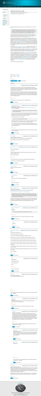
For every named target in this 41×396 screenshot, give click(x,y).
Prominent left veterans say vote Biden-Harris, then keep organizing (20, 191)
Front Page (4, 6)
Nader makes (12, 365)
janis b (28, 136)
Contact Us (14, 6)
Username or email (5, 9)
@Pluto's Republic (14, 259)
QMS (28, 175)
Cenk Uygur (13, 298)
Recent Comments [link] (5, 21)
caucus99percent (9, 2)
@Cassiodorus (13, 299)
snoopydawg (27, 85)
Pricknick (27, 207)
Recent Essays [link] (4, 23)
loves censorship (26, 52)
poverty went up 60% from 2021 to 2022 (20, 46)
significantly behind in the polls (26, 57)
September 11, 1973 (30, 36)
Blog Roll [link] (4, 24)
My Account (18, 6)
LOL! (13, 221)
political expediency (14, 175)
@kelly (12, 176)
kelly (28, 166)
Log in (22, 6)
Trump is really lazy (32, 53)
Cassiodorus (16, 12)
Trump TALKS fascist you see (15, 105)
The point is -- (14, 311)
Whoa (12, 258)
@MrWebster (13, 209)
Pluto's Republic (27, 230)
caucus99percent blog (14, 80)
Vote (11, 77)
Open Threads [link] (4, 20)
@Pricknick (13, 223)
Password (4, 12)
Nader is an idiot (13, 85)
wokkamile (27, 365)
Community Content (9, 6)
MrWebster (27, 188)
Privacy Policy (20, 393)
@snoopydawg (13, 106)
